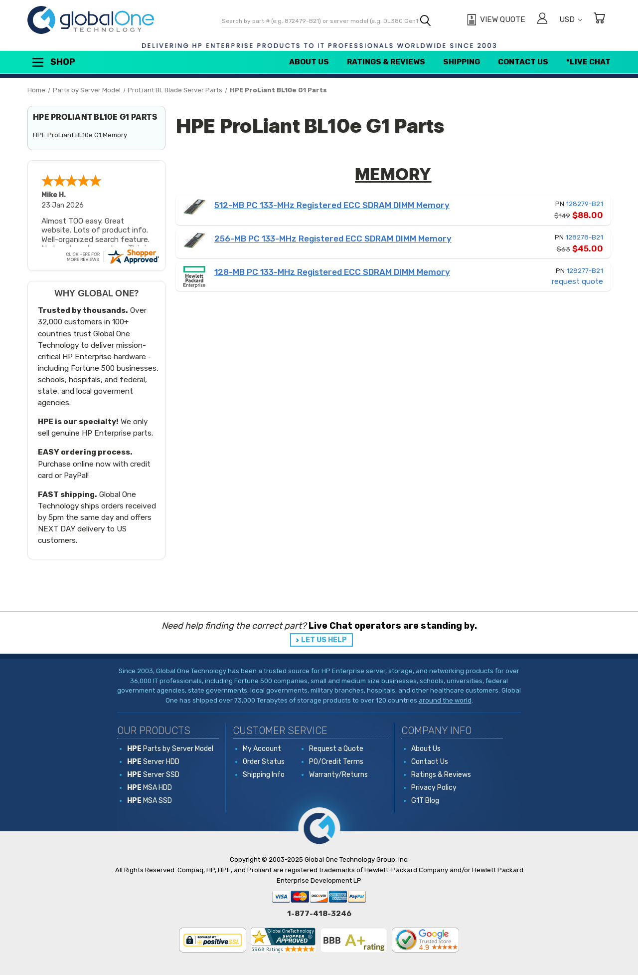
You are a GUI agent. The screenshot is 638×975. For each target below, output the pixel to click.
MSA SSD (149, 800)
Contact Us (523, 61)
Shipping (461, 61)
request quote (577, 281)
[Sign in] (542, 19)
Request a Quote (336, 748)
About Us (309, 61)
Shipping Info (264, 774)
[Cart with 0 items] (599, 19)
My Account (262, 748)
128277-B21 (584, 270)
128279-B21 (584, 204)
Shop (52, 62)
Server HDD (153, 761)
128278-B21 (584, 237)
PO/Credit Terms (336, 761)
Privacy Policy (434, 787)
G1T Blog (425, 800)
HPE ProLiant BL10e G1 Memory (80, 135)
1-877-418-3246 (319, 913)
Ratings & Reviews (386, 61)
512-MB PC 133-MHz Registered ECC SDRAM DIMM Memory (332, 205)
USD (570, 19)
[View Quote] (495, 20)
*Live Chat (588, 61)
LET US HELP (324, 640)
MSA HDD (149, 787)
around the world (445, 700)
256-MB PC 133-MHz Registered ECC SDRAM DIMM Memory (333, 239)
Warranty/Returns (338, 774)
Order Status (264, 761)
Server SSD (153, 774)
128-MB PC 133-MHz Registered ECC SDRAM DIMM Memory (332, 272)
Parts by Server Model (170, 748)
